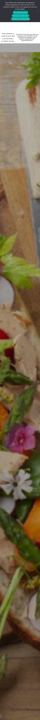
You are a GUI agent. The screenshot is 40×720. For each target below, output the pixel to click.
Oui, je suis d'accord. (20, 12)
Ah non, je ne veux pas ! (20, 16)
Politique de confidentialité (20, 19)
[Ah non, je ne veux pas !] (37, 11)
